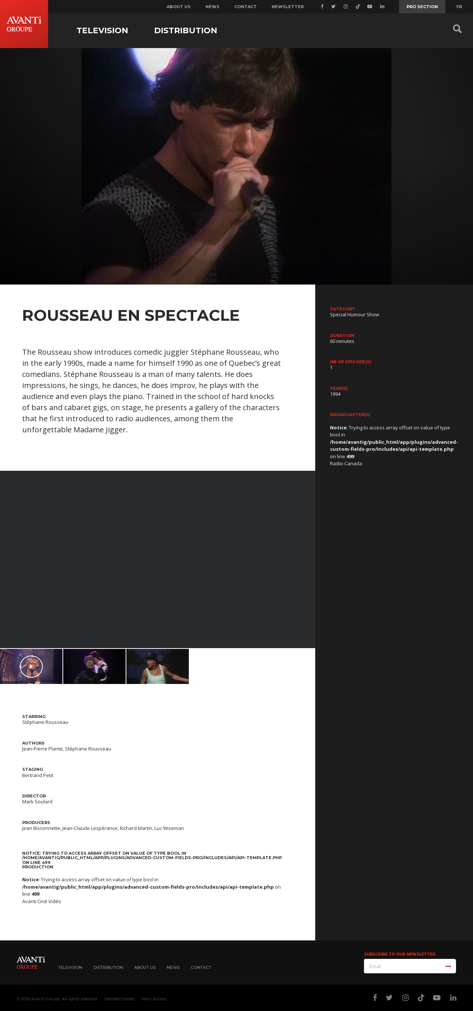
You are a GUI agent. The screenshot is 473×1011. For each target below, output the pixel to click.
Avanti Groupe (45, 998)
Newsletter (288, 6)
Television (102, 30)
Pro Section (422, 6)
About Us (145, 967)
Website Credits (119, 998)
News (212, 6)
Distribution (185, 30)
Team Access (153, 998)
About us (179, 6)
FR (459, 6)
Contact (245, 6)
